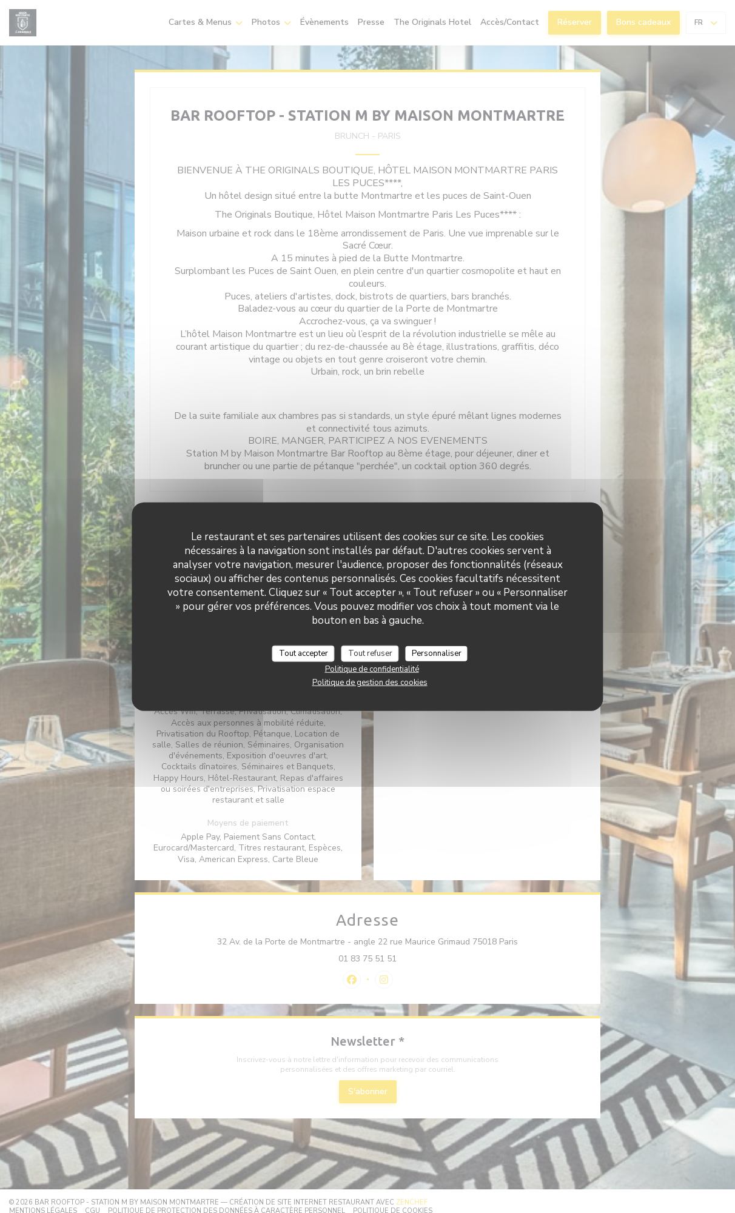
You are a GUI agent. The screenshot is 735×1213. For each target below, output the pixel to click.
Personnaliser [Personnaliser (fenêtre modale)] (436, 652)
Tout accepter (303, 652)
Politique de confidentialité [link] (372, 669)
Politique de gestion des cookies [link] (370, 682)
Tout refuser (370, 652)
